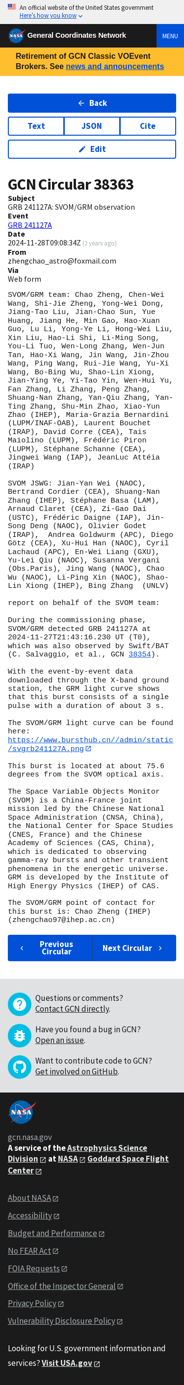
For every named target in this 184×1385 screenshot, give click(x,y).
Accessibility (30, 1215)
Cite (148, 126)
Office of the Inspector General (62, 1286)
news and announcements (115, 66)
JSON (91, 126)
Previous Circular (45, 948)
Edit (92, 149)
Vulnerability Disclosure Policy (61, 1321)
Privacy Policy (32, 1303)
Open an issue (59, 1040)
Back (92, 102)
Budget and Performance (52, 1233)
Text (36, 126)
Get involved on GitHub (76, 1072)
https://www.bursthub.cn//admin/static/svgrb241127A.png (90, 744)
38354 (140, 654)
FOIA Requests (34, 1268)
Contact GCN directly (72, 1009)
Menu (170, 35)
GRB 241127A (30, 225)
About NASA (29, 1198)
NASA (68, 1159)
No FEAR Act (29, 1250)
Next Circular (133, 948)
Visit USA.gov (67, 1363)
